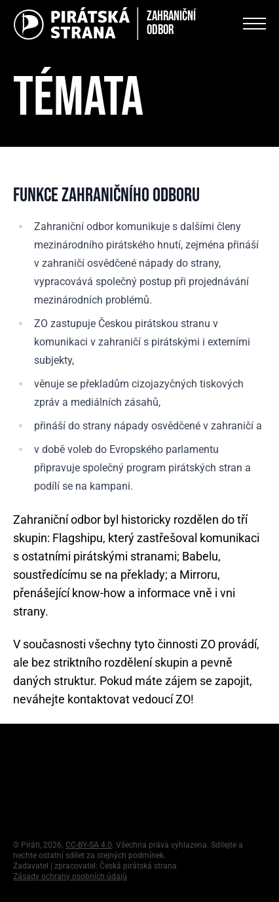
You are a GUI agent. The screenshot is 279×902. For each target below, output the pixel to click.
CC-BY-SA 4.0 (88, 845)
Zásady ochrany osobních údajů (70, 876)
